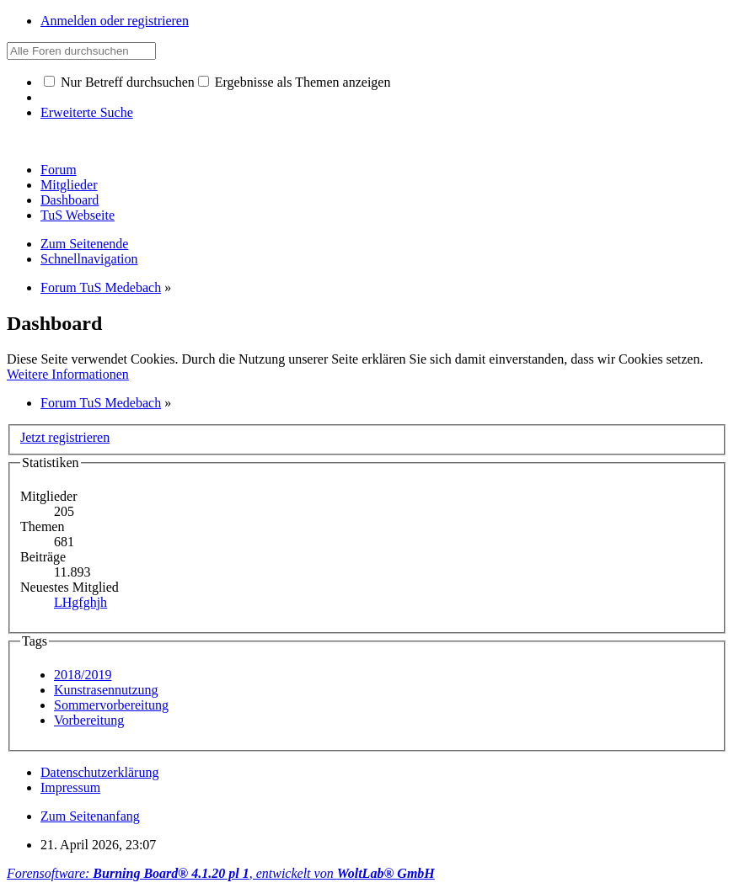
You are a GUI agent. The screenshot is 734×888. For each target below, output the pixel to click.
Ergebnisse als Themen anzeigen (294, 82)
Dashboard (69, 200)
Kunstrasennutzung (106, 690)
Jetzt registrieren (65, 437)
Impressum (70, 787)
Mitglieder (69, 185)
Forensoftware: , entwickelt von (221, 873)
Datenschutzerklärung (99, 772)
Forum (58, 169)
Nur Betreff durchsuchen (119, 82)
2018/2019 (82, 674)
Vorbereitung (89, 720)
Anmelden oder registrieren (114, 20)
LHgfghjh (80, 602)
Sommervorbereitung (111, 705)
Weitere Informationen (68, 374)
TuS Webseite (77, 215)
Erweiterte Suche (86, 112)
